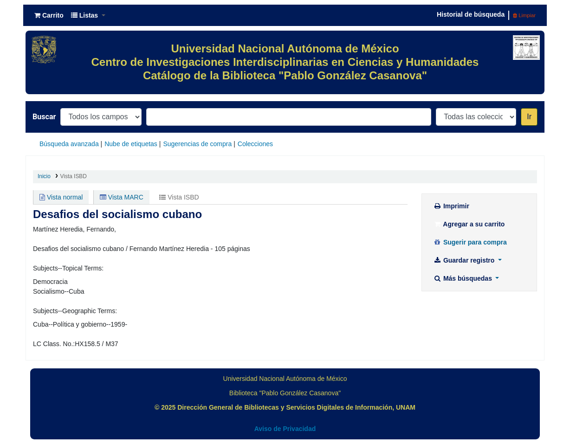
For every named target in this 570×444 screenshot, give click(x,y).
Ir (529, 117)
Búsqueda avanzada (69, 144)
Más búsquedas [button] (463, 278)
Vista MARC (121, 197)
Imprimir (451, 206)
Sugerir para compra (470, 242)
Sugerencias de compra (197, 144)
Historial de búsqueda (471, 14)
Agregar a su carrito (469, 224)
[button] (49, 15)
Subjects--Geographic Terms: (75, 311)
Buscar (44, 116)
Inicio (44, 176)
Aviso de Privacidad (285, 428)
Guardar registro (464, 260)
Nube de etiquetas (130, 144)
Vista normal (61, 197)
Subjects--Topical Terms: (68, 268)
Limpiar (524, 15)
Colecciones (255, 144)
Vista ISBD (73, 176)
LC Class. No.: (54, 343)
